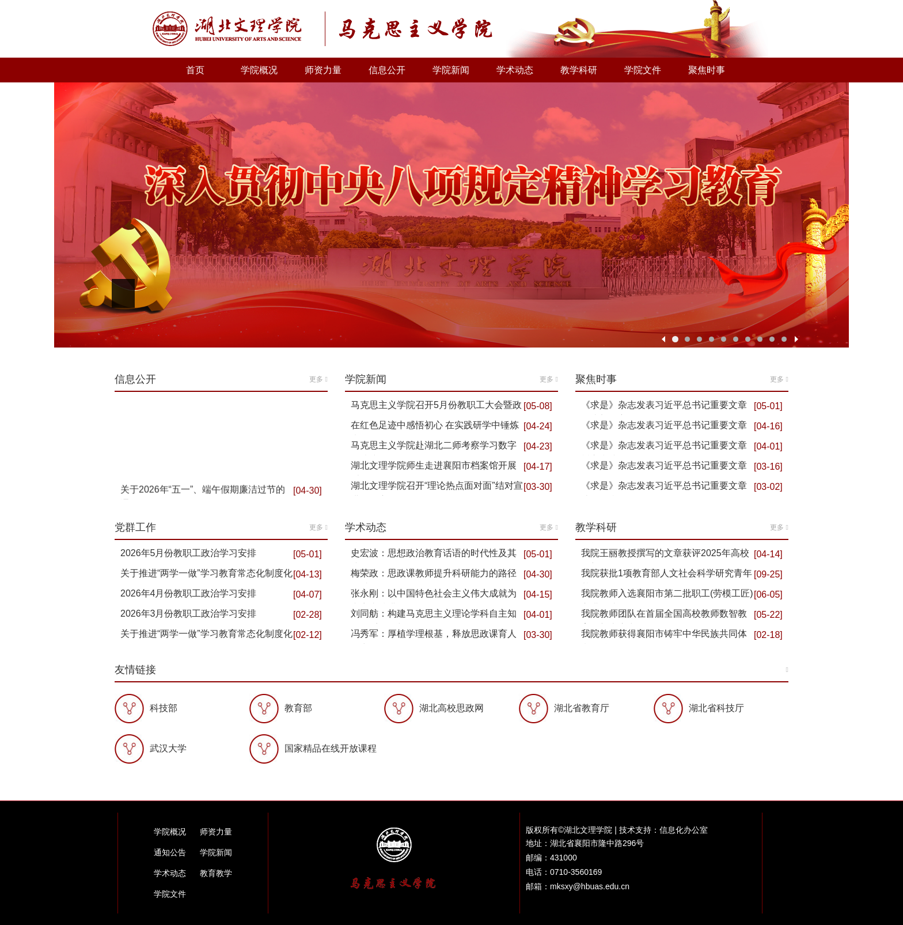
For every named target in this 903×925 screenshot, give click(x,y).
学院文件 (642, 70)
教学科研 (578, 70)
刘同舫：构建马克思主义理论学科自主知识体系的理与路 (434, 616)
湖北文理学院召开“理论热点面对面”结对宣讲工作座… (437, 488)
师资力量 (323, 70)
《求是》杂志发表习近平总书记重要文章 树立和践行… (664, 447)
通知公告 (170, 852)
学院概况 (259, 70)
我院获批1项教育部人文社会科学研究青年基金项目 (666, 575)
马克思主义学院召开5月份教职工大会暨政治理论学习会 (436, 407)
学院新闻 (450, 70)
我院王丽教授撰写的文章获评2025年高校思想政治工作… (665, 555)
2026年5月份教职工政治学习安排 (188, 553)
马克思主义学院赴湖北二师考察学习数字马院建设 (434, 447)
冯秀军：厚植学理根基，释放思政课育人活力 (434, 636)
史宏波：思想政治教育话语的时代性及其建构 (434, 555)
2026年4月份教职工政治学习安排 (188, 593)
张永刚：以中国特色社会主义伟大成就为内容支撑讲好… (434, 595)
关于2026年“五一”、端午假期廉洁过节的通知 (202, 496)
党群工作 (221, 527)
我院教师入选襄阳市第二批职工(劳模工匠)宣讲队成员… (667, 595)
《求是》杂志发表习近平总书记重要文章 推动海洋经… (664, 467)
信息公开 (387, 70)
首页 (195, 70)
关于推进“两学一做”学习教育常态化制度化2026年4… (206, 575)
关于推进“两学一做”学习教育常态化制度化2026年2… (206, 636)
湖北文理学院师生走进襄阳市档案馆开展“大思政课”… (434, 467)
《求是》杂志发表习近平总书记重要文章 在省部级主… (664, 407)
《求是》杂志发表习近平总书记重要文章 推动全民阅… (664, 427)
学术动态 (514, 70)
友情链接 (451, 669)
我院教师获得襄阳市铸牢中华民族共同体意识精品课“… (664, 636)
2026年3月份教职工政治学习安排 (188, 613)
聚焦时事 (706, 70)
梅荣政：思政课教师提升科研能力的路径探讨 (434, 575)
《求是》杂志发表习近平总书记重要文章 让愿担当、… (664, 488)
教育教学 (216, 873)
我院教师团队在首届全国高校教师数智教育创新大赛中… (664, 616)
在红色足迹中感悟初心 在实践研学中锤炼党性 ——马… (435, 427)
